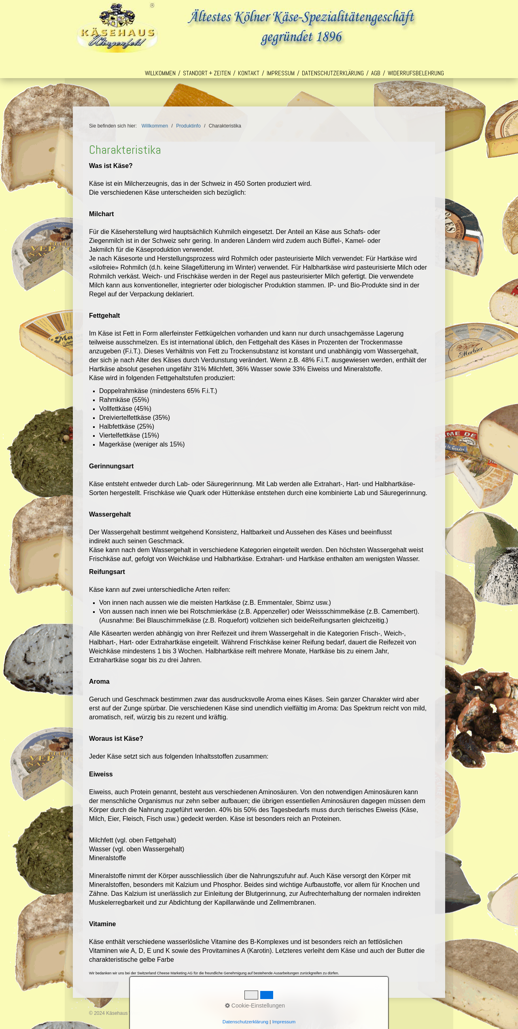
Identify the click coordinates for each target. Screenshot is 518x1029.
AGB (375, 73)
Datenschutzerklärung (333, 73)
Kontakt (248, 73)
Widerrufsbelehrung (416, 73)
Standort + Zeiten (207, 73)
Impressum (281, 73)
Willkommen (160, 73)
